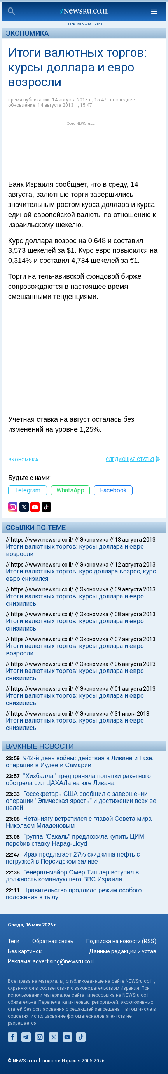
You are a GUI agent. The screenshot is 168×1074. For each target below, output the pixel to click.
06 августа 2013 (135, 664)
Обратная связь (53, 941)
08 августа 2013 (135, 614)
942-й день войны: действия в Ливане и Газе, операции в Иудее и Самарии (80, 761)
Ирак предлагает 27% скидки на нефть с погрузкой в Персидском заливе (73, 858)
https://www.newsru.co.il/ (42, 540)
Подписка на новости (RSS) (121, 941)
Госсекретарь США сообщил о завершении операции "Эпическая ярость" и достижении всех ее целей (81, 801)
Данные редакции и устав (122, 951)
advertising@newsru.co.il (63, 961)
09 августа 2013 (135, 589)
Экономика (27, 33)
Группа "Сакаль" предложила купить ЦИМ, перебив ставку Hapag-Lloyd (76, 840)
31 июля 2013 (132, 714)
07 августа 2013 (135, 639)
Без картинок (25, 951)
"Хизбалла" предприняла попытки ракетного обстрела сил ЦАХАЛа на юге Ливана (78, 779)
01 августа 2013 (135, 689)
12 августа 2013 (135, 564)
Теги (13, 941)
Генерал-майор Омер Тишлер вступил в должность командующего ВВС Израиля (72, 876)
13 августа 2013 (135, 540)
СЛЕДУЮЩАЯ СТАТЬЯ (130, 459)
